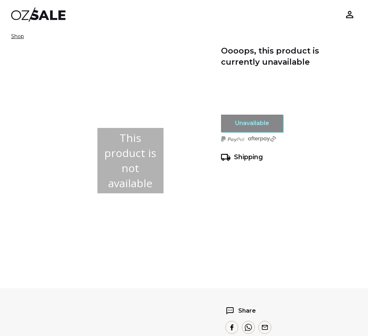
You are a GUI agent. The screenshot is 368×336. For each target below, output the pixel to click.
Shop (17, 36)
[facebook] (231, 327)
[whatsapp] (248, 327)
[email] (264, 327)
